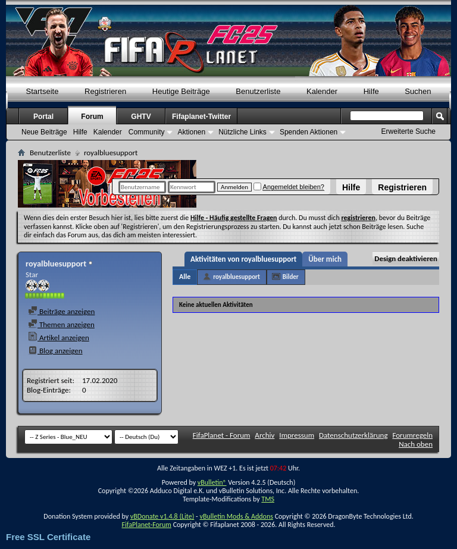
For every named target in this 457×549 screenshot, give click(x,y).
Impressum (296, 435)
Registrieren (402, 187)
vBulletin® (212, 482)
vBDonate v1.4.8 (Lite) (162, 516)
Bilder (291, 277)
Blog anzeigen (55, 350)
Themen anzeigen (61, 324)
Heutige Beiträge (181, 91)
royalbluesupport (236, 277)
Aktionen (191, 132)
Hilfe (351, 187)
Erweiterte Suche (408, 131)
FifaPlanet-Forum (146, 524)
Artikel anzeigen (58, 337)
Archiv (264, 435)
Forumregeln (412, 435)
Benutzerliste (258, 91)
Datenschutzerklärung (353, 435)
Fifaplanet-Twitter (201, 116)
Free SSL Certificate (48, 537)
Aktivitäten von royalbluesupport (243, 259)
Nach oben (416, 444)
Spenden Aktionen (308, 132)
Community (147, 132)
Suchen (418, 91)
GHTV (141, 116)
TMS (267, 499)
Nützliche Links (242, 132)
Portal (43, 116)
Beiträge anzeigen (61, 311)
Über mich (325, 259)
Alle (184, 276)
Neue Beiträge (44, 132)
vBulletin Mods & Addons (236, 516)
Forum (92, 116)
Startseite (42, 91)
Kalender (321, 91)
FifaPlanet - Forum (222, 435)
